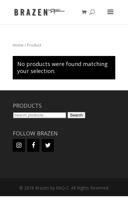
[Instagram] (19, 145)
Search (76, 115)
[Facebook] (33, 145)
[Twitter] (48, 145)
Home (18, 45)
